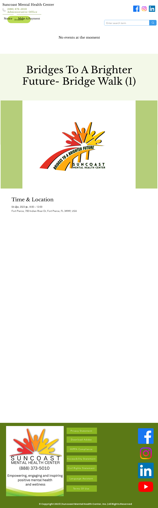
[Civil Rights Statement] (81, 468)
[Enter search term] (124, 23)
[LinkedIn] (152, 9)
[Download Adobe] (82, 439)
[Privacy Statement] (82, 431)
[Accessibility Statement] (82, 459)
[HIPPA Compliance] (82, 449)
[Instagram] (144, 9)
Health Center (42, 5)
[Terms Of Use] (81, 488)
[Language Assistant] (82, 478)
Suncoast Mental (16, 5)
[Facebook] (136, 9)
